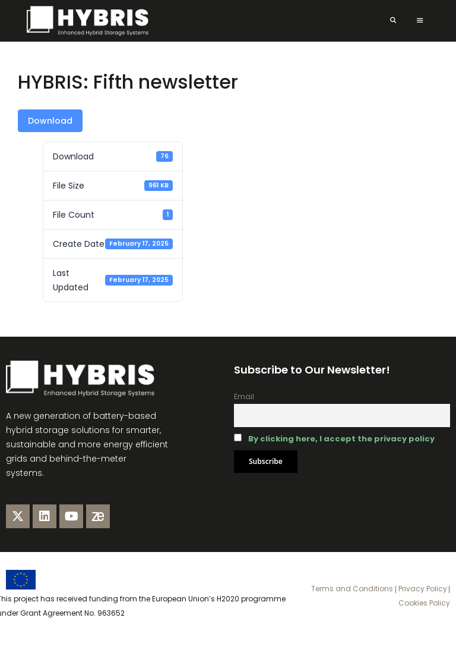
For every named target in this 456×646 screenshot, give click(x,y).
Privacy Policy (422, 589)
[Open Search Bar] (392, 21)
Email (244, 396)
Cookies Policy (424, 603)
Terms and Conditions (352, 589)
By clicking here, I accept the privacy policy (341, 438)
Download (50, 121)
